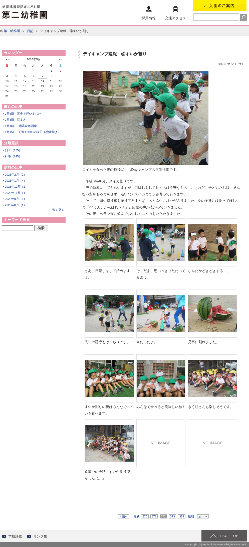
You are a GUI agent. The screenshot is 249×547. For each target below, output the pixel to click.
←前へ (123, 516)
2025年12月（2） (16, 186)
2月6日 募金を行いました (23, 113)
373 (172, 516)
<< (7, 59)
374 (181, 516)
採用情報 (149, 13)
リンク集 (40, 536)
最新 (137, 516)
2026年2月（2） (16, 174)
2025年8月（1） (16, 205)
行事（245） (13, 156)
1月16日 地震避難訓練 (21, 125)
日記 (30, 31)
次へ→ (203, 516)
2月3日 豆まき (15, 119)
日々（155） (13, 150)
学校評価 (15, 536)
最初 (191, 516)
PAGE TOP (229, 536)
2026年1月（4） (16, 180)
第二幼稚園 (12, 31)
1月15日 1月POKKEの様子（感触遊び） (32, 131)
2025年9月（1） (16, 198)
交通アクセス (175, 13)
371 (154, 516)
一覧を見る (56, 209)
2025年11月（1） (16, 192)
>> (60, 59)
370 (145, 516)
